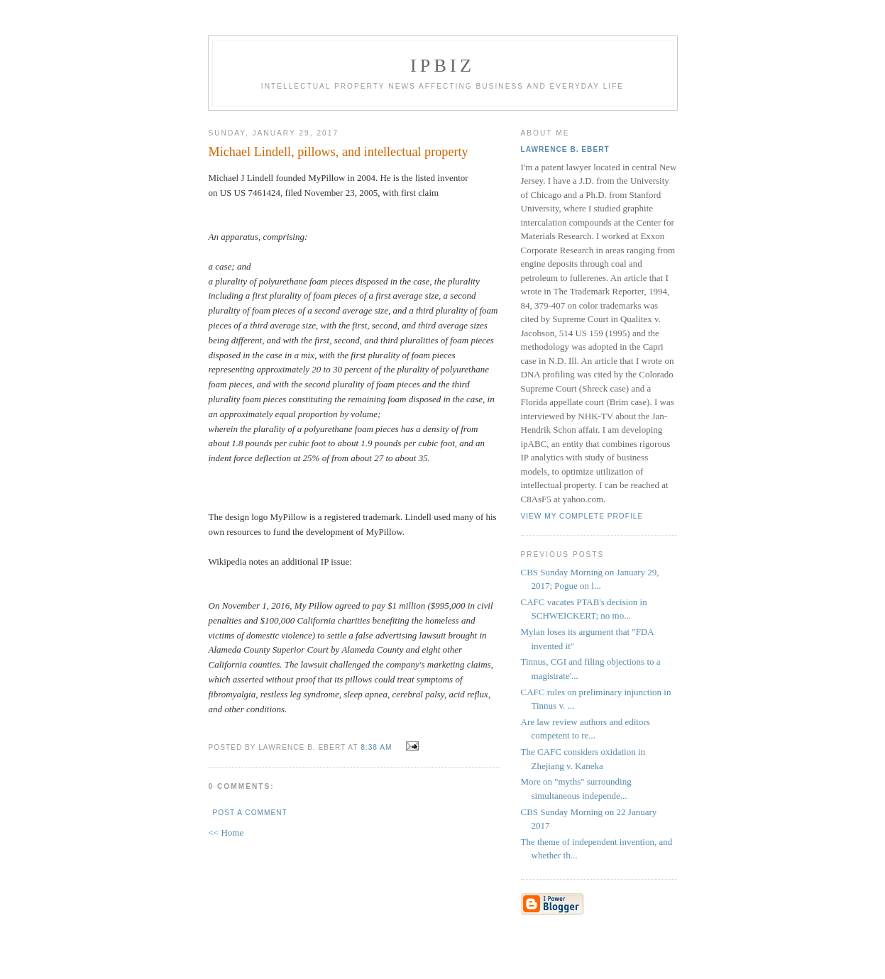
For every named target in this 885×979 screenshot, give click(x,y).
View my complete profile (582, 516)
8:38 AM (376, 747)
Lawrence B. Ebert (565, 149)
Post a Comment (250, 813)
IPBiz (442, 65)
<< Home (226, 832)
